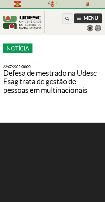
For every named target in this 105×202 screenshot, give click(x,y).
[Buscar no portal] (67, 18)
